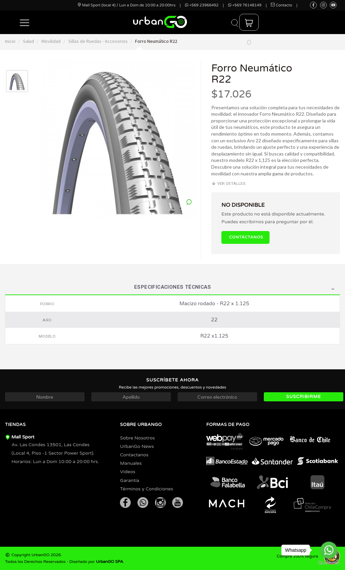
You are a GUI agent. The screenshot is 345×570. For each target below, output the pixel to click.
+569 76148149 (244, 5)
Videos (127, 472)
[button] (24, 22)
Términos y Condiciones (146, 489)
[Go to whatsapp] (328, 550)
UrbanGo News (137, 446)
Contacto (281, 5)
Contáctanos (246, 237)
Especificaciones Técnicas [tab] (172, 288)
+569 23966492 (201, 5)
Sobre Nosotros (137, 438)
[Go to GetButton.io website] (329, 563)
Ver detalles (228, 184)
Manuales (131, 463)
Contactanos (134, 455)
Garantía (129, 480)
